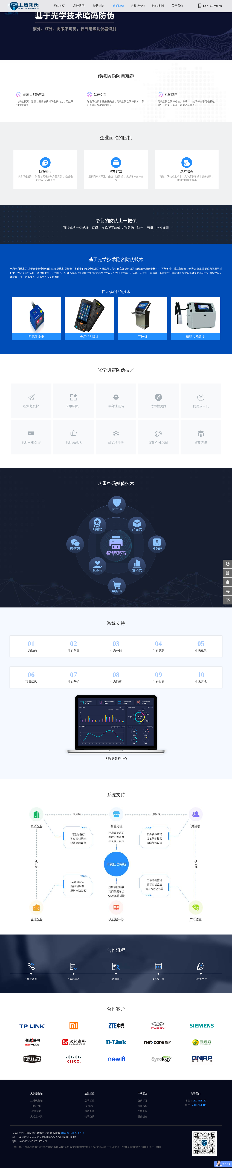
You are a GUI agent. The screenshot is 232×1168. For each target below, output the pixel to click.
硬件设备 (142, 1116)
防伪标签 (142, 1100)
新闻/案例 (158, 5)
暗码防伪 (118, 5)
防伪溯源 (89, 1111)
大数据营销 (138, 5)
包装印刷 (142, 1106)
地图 (158, 1147)
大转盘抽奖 (36, 1116)
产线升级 (142, 1111)
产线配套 (142, 1093)
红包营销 (36, 1111)
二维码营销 (36, 1100)
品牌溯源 (89, 1100)
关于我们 (177, 5)
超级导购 (36, 1106)
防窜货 (89, 1106)
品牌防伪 (79, 5)
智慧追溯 (98, 5)
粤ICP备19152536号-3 (72, 1133)
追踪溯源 (89, 1093)
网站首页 (59, 5)
